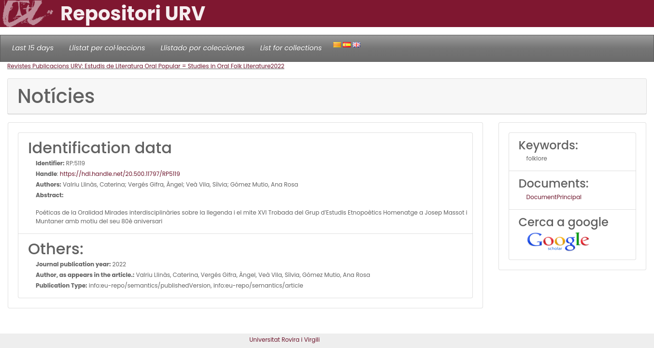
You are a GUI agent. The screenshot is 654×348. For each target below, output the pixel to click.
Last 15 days (33, 48)
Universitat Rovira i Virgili (284, 339)
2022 (277, 66)
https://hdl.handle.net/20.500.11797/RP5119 (120, 174)
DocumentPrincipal (554, 197)
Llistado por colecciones (203, 48)
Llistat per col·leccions (107, 48)
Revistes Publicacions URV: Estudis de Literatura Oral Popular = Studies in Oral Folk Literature (138, 66)
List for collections (291, 48)
